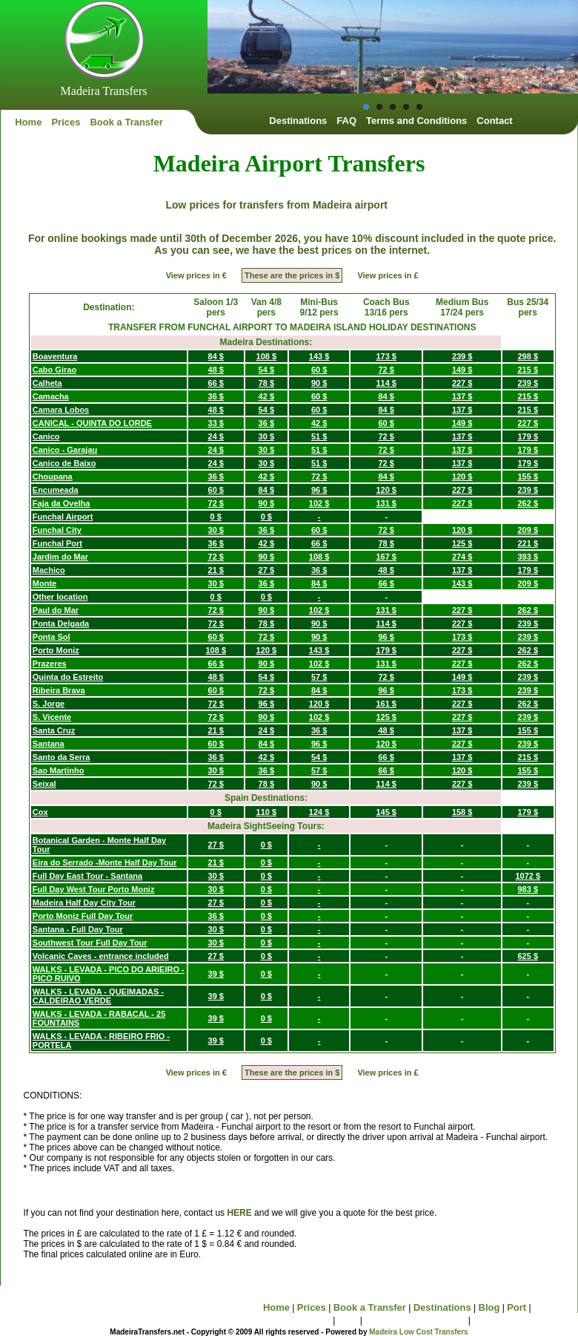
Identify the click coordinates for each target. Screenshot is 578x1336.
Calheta (47, 383)
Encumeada (56, 489)
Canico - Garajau (65, 449)
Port (516, 1307)
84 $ (216, 356)
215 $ (528, 369)
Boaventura (55, 356)
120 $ (462, 476)
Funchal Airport (63, 516)
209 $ (528, 529)
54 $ (266, 369)
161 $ (386, 703)
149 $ (462, 369)
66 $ (216, 383)
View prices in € (196, 275)
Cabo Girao (54, 369)
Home (28, 122)
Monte (44, 583)
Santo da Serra (61, 757)
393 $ (528, 556)
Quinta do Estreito (68, 676)
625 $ (528, 956)
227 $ (462, 383)
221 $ (528, 543)
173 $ (386, 356)
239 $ (462, 356)
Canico (46, 436)
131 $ (386, 503)
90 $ (319, 383)
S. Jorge (48, 703)
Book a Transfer (126, 122)
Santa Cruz (54, 730)
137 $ (462, 396)
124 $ (319, 812)
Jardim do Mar (60, 556)
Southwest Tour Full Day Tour (90, 942)
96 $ (319, 489)
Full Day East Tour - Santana (87, 875)
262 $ (528, 503)
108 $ (266, 356)
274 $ (462, 556)
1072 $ (527, 875)
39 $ (216, 973)
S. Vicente (52, 717)
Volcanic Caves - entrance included (101, 956)
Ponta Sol (51, 636)
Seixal (44, 783)
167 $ (386, 556)
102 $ (319, 503)
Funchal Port (57, 543)
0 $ (216, 516)
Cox (40, 812)
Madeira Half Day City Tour (84, 902)
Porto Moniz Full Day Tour (83, 915)
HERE (239, 1213)
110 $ (266, 812)
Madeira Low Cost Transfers (418, 1332)
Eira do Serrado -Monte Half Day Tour (105, 862)
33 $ (216, 423)
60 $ (319, 369)
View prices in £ (387, 275)
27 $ (266, 570)
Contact (494, 120)
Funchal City (57, 529)
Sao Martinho (58, 770)
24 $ (216, 436)
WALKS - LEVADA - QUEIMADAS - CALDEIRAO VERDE (98, 996)
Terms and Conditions (416, 120)
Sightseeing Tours (288, 1320)
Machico (49, 570)
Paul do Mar (56, 610)
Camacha (51, 396)
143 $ (319, 356)
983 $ (528, 889)
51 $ (319, 436)
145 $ (386, 812)
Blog (489, 1307)
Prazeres (50, 663)
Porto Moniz (56, 650)
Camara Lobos (61, 409)
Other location (60, 596)
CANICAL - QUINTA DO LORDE (92, 423)
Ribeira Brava (59, 690)
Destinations (298, 120)
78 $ (266, 383)
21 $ (216, 570)
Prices (65, 122)
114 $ (386, 383)
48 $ (216, 369)
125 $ (462, 543)
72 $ (386, 369)
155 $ (528, 476)
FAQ (346, 120)
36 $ (216, 396)
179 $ (528, 436)
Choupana (53, 476)
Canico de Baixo (64, 463)
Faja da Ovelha (61, 503)
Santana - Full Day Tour (78, 929)
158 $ (462, 812)
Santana (48, 743)
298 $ (528, 356)
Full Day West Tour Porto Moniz (94, 889)
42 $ (266, 396)
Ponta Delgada (61, 623)
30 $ (266, 436)
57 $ (319, 676)
